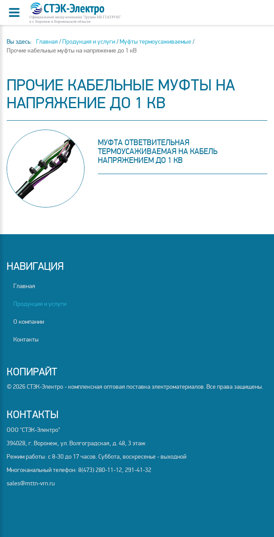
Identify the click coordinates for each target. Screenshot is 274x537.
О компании (28, 321)
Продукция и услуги (39, 304)
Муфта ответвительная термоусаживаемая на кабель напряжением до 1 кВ (158, 151)
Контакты (26, 339)
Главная (24, 286)
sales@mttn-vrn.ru (31, 483)
